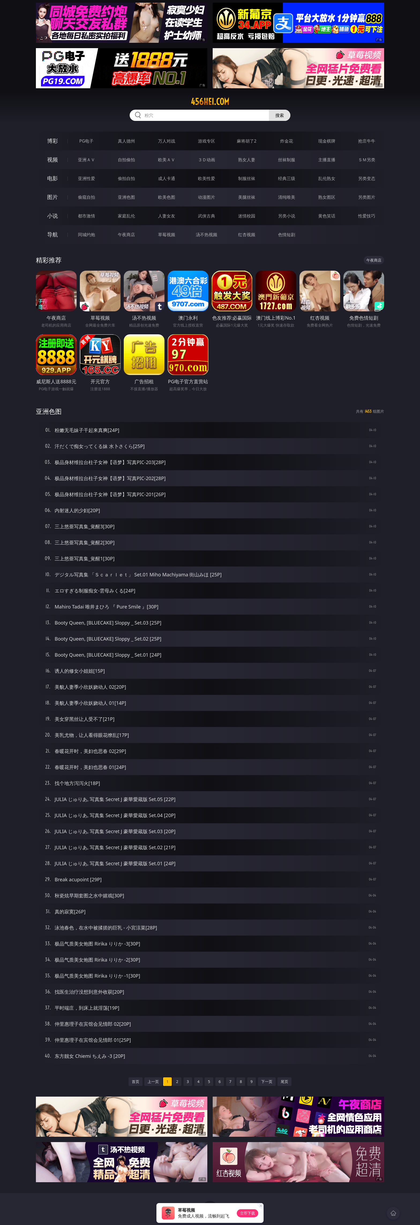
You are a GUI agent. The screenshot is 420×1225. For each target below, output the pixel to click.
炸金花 (286, 141)
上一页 (153, 1081)
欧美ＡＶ (166, 160)
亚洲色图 (126, 197)
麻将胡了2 (246, 141)
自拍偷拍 (126, 160)
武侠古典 (206, 216)
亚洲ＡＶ (86, 160)
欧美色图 (166, 197)
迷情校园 (246, 216)
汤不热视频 (206, 235)
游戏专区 (206, 141)
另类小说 (286, 216)
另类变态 (366, 178)
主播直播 (326, 160)
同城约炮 (86, 235)
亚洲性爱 (86, 178)
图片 (52, 197)
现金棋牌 (326, 141)
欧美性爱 (206, 178)
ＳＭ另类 (366, 160)
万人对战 (166, 141)
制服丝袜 (246, 178)
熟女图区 (326, 197)
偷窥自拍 (86, 197)
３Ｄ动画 (206, 160)
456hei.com (210, 101)
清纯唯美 (286, 197)
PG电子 (86, 141)
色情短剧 (286, 235)
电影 (52, 178)
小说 (52, 215)
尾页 (284, 1081)
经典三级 (286, 178)
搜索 (279, 115)
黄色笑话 (326, 216)
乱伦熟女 (326, 178)
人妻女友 (166, 216)
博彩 (52, 140)
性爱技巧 (366, 216)
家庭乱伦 (126, 216)
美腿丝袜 (246, 197)
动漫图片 (206, 197)
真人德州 (126, 141)
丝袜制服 (286, 160)
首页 (135, 1081)
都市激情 (86, 216)
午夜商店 (126, 235)
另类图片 (366, 197)
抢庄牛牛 (366, 141)
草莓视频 (166, 235)
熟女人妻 (246, 160)
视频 (52, 159)
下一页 (266, 1081)
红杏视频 (246, 235)
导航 (52, 234)
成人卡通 (166, 178)
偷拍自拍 (126, 178)
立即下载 (247, 1213)
